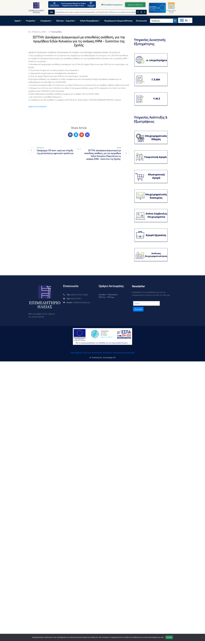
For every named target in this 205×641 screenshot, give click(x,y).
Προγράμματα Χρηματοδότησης (118, 20)
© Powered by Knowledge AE (102, 357)
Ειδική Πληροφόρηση (90, 20)
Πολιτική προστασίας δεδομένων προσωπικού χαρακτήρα (108, 352)
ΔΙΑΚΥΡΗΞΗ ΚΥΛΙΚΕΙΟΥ (37, 106)
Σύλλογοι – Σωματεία (66, 20)
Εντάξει (169, 637)
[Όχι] (202, 637)
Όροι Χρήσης (76, 352)
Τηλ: (77, 294)
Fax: (74, 298)
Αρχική (18, 20)
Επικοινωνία (141, 20)
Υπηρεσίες (31, 20)
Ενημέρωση (47, 20)
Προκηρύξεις (56, 31)
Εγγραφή (138, 309)
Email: (78, 302)
